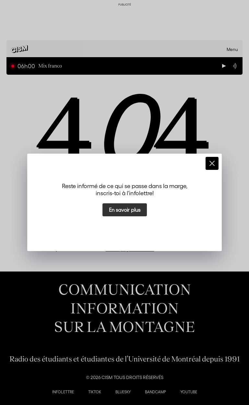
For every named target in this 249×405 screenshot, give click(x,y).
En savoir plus (124, 210)
